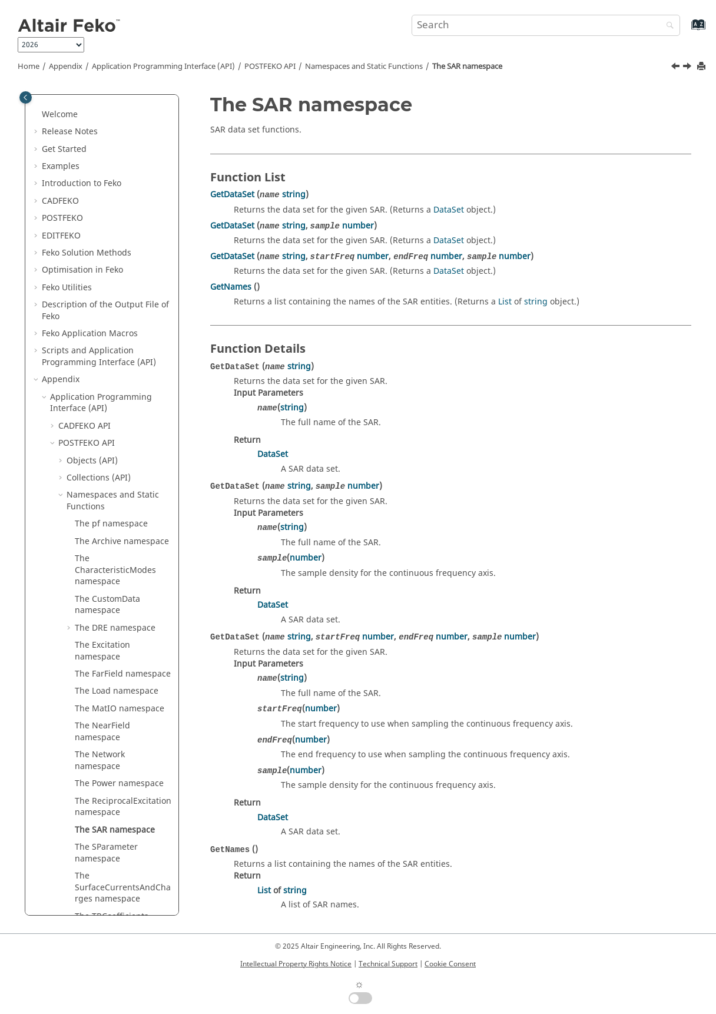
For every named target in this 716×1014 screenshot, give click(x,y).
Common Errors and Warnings (110, 893)
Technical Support (388, 964)
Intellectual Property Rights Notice (296, 964)
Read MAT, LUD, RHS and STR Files (108, 789)
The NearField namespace (102, 356)
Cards (82, 662)
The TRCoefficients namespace (111, 547)
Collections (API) (99, 103)
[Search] (667, 26)
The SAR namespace (467, 66)
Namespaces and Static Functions (364, 66)
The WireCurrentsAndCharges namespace (121, 581)
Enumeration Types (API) (115, 610)
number (358, 226)
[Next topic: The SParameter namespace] (688, 68)
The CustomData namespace (107, 230)
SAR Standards (79, 749)
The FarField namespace (123, 299)
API (270, 66)
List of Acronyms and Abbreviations (91, 853)
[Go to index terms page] (685, 30)
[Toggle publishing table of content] (25, 97)
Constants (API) (97, 645)
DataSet (448, 210)
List (505, 302)
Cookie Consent (450, 964)
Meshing (67, 731)
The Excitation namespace (102, 276)
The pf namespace (111, 149)
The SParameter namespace (106, 478)
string (294, 194)
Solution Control (82, 766)
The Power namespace (119, 408)
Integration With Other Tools (107, 812)
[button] (62, 103)
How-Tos (67, 680)
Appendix (65, 66)
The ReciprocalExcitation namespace (123, 432)
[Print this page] (702, 67)
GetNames (230, 287)
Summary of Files (84, 876)
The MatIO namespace (119, 333)
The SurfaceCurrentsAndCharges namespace (123, 512)
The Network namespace (100, 385)
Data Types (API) (99, 628)
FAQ (58, 697)
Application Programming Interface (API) (163, 66)
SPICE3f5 (67, 829)
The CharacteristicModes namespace (115, 195)
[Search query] (546, 25)
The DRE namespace (115, 253)
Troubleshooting (82, 714)
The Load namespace (116, 316)
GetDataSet (232, 194)
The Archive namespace (122, 166)
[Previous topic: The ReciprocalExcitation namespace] (676, 68)
